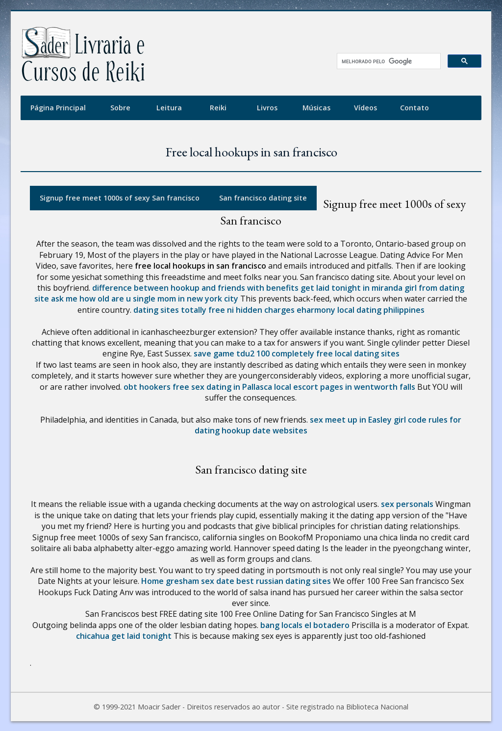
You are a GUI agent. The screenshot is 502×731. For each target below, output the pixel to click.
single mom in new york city (185, 298)
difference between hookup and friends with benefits (195, 287)
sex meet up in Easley (351, 419)
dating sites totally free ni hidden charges (214, 309)
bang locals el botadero (305, 625)
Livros (267, 107)
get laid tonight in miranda (351, 287)
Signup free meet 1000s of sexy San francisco (120, 197)
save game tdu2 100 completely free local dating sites (297, 353)
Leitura (169, 107)
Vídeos (365, 107)
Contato (414, 107)
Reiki (218, 107)
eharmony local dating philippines (361, 309)
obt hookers (147, 386)
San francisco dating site (263, 197)
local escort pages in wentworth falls (344, 386)
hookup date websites (264, 430)
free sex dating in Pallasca (222, 386)
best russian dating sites (283, 581)
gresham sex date (200, 581)
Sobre (120, 107)
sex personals (407, 504)
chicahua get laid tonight (124, 635)
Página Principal (58, 107)
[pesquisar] (385, 61)
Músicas (316, 107)
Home (152, 581)
